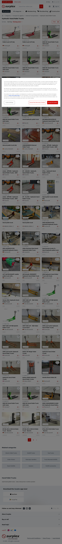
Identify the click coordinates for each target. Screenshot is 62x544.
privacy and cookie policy (14, 95)
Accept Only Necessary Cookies (37, 102)
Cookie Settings (9, 102)
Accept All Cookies (52, 102)
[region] (31, 92)
